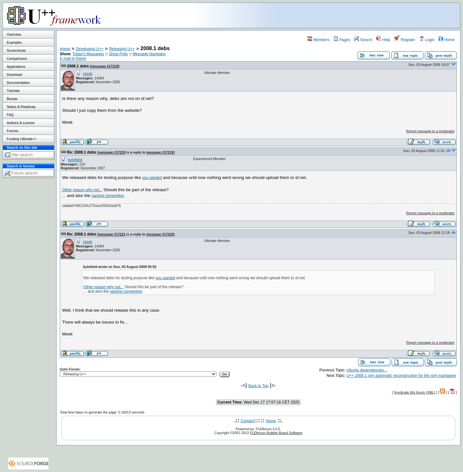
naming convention (107, 195)
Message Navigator (149, 54)
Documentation (18, 83)
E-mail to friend (73, 58)
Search (363, 40)
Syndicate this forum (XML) (414, 392)
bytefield (75, 160)
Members (318, 40)
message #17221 (111, 234)
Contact (247, 421)
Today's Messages (88, 54)
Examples (14, 42)
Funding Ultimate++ (22, 139)
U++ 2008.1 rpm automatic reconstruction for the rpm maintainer (402, 375)
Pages (341, 40)
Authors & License (20, 123)
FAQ (10, 115)
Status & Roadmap (21, 107)
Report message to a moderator (430, 131)
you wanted (152, 177)
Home (446, 40)
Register (404, 40)
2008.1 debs (78, 66)
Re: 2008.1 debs (81, 152)
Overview (14, 34)
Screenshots (16, 50)
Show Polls (118, 54)
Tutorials (13, 91)
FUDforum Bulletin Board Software (276, 433)
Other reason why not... (82, 190)
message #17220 (111, 152)
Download (14, 74)
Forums (12, 131)
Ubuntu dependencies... (367, 370)
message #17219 (104, 66)
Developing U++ (90, 49)
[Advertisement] (379, 15)
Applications (16, 66)
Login (427, 40)
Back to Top (258, 386)
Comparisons (17, 58)
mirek (87, 74)
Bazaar (12, 99)
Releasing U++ (122, 49)
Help (383, 40)
